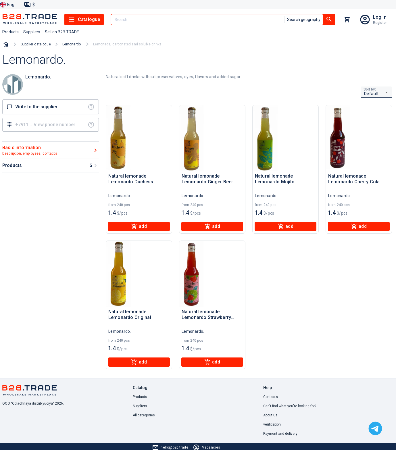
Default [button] (371, 93)
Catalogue (84, 19)
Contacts (270, 397)
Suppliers (140, 406)
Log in (380, 17)
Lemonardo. (72, 44)
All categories (144, 415)
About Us (270, 415)
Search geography (303, 19)
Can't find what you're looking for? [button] (289, 406)
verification (272, 424)
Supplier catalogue (36, 44)
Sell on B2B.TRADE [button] (62, 32)
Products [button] (10, 32)
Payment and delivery (280, 434)
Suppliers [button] (31, 32)
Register (380, 23)
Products (140, 397)
